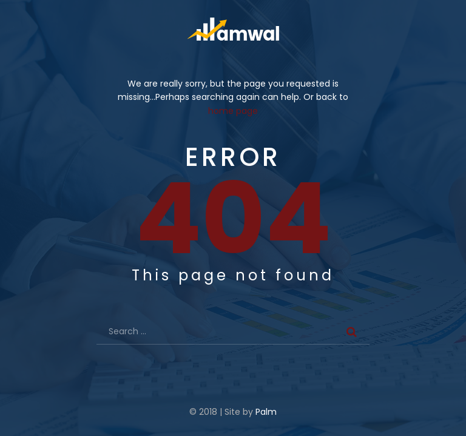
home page (233, 111)
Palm (266, 412)
